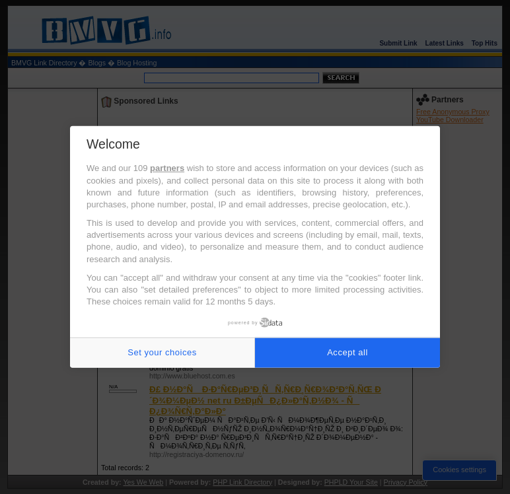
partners (167, 168)
